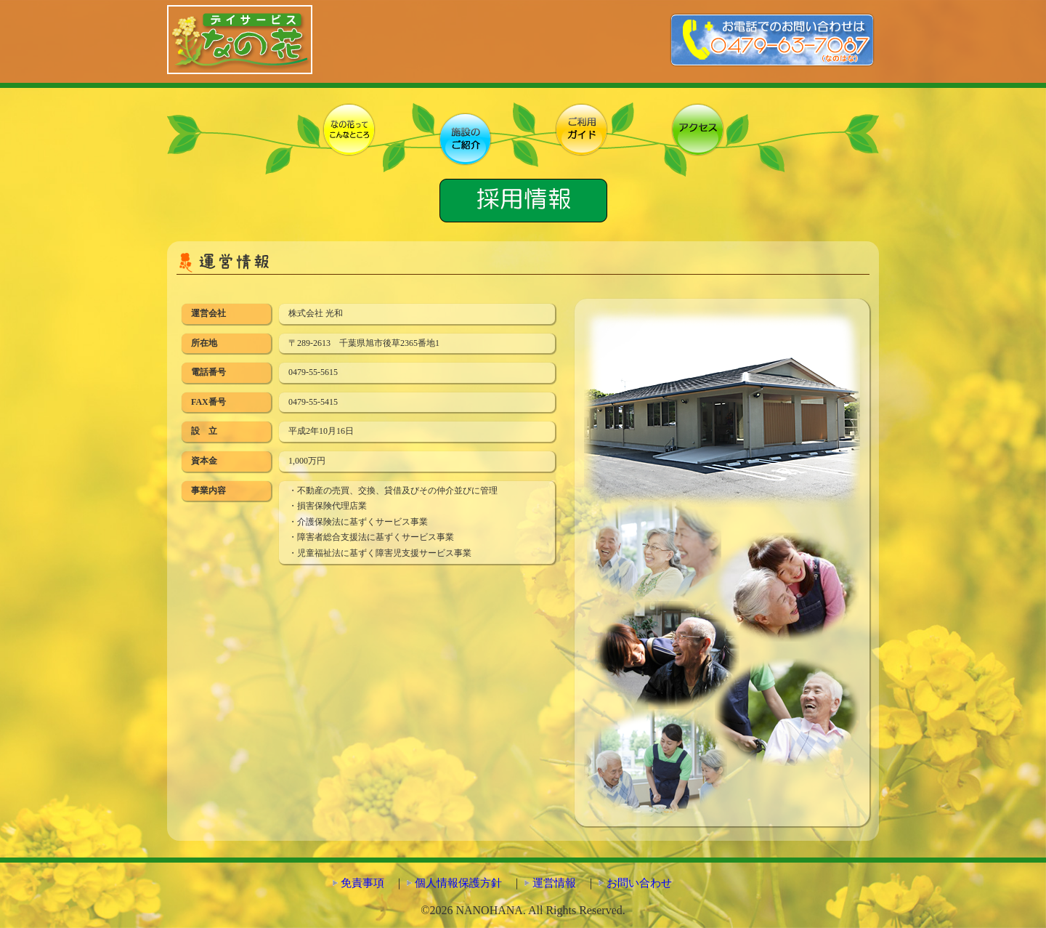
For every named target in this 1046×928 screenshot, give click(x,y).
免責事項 (362, 883)
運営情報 (554, 883)
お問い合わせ (639, 883)
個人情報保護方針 (458, 883)
